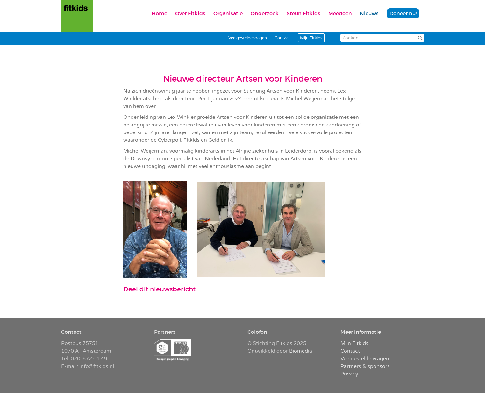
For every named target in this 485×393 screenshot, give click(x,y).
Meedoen (340, 13)
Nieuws (369, 13)
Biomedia (300, 351)
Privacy (349, 374)
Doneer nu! (403, 13)
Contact (282, 37)
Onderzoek (265, 13)
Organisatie (228, 13)
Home (159, 13)
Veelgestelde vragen (247, 37)
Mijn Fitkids (311, 37)
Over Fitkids (190, 13)
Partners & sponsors (365, 366)
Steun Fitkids (303, 13)
